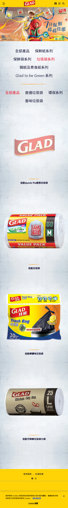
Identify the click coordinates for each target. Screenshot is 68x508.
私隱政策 (39, 474)
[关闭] (64, 496)
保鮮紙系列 (44, 51)
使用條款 (27, 474)
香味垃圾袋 (34, 101)
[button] (4, 3)
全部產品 (22, 51)
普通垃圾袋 (34, 93)
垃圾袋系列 (46, 59)
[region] (34, 500)
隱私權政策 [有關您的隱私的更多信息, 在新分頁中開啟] (37, 498)
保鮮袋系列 (22, 59)
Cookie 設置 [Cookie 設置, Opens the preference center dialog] (33, 503)
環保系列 (55, 93)
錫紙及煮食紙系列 (34, 67)
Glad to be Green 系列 (34, 75)
